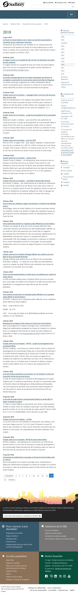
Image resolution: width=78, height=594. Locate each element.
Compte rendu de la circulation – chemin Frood (19, 158)
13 (47, 475)
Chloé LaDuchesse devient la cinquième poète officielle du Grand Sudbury (29, 224)
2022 (62, 52)
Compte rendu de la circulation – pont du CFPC (19, 140)
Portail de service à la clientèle (62, 560)
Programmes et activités (14, 533)
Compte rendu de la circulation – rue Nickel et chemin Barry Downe (26, 181)
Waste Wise (10, 560)
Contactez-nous (62, 3)
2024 (62, 46)
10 (34, 475)
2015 (62, 74)
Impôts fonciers (11, 571)
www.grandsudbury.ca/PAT (30, 333)
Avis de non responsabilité (38, 590)
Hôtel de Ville (15, 24)
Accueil (5, 24)
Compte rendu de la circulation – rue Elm (17, 419)
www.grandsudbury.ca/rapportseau (16, 70)
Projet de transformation (53, 533)
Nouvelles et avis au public (32, 24)
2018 (46, 24)
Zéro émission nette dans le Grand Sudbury (60, 539)
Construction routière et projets (56, 536)
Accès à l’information (54, 588)
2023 (62, 49)
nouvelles (64, 43)
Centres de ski (11, 542)
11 (38, 475)
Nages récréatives (12, 536)
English (72, 3)
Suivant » (12, 479)
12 (42, 475)
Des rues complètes (52, 530)
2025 (62, 40)
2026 (62, 37)
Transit (8, 574)
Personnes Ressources (64, 78)
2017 (62, 68)
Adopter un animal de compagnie (17, 579)
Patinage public (11, 539)
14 (51, 475)
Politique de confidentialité (37, 588)
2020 (62, 58)
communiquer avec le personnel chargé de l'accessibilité (67, 152)
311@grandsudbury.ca (60, 563)
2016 (62, 71)
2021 (62, 55)
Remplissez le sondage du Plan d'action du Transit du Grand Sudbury (27, 323)
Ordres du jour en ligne (14, 577)
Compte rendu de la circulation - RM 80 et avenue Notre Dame (25, 440)
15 (5, 479)
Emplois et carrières (13, 563)
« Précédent (8, 475)
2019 (62, 61)
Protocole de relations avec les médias (66, 84)
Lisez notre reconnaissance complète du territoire (21, 516)
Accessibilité (49, 3)
